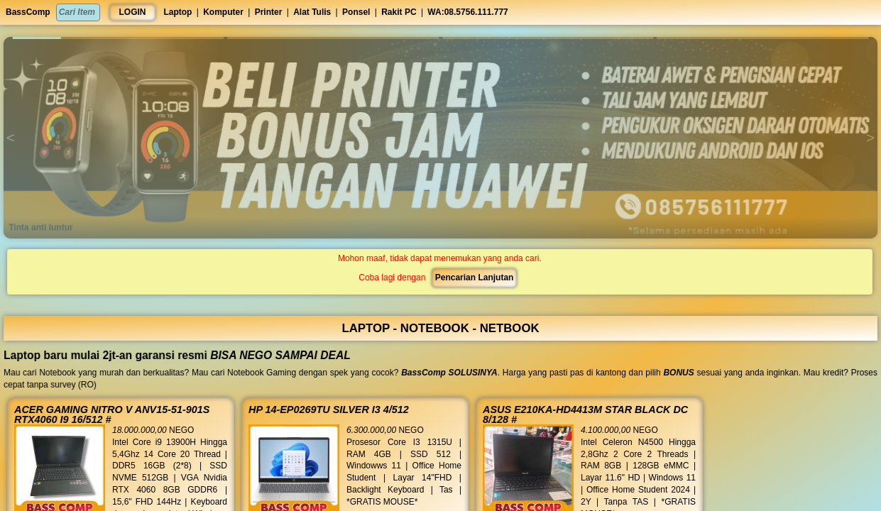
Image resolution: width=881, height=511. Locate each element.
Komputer (223, 12)
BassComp (28, 12)
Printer (269, 12)
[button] (118, 38)
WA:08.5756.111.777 (467, 12)
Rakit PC (398, 12)
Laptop (177, 12)
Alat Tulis (312, 12)
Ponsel (356, 12)
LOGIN (132, 12)
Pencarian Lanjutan (473, 277)
